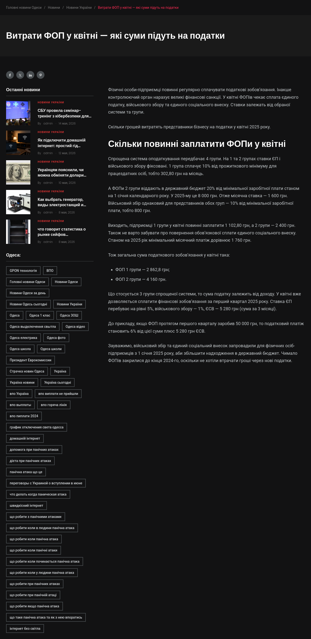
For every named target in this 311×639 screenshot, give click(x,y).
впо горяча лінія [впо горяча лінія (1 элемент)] (54, 405)
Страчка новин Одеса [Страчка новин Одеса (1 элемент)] (27, 371)
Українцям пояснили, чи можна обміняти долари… (62, 172)
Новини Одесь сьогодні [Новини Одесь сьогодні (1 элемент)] (28, 304)
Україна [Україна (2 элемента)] (60, 371)
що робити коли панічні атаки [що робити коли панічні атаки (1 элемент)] (33, 550)
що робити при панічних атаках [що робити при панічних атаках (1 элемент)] (35, 584)
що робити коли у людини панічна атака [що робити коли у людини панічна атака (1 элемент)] (42, 573)
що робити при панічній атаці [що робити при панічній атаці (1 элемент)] (33, 595)
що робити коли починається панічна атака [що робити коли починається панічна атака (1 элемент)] (44, 561)
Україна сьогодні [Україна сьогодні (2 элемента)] (57, 382)
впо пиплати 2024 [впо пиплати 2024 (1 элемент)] (24, 416)
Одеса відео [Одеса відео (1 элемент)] (75, 326)
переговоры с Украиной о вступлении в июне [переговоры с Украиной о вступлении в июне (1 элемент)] (46, 483)
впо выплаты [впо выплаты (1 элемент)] (20, 405)
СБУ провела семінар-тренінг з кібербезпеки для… (64, 113)
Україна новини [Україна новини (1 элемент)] (22, 382)
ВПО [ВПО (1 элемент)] (50, 271)
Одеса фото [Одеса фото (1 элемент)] (56, 338)
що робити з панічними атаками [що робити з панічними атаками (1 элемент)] (35, 517)
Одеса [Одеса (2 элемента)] (15, 315)
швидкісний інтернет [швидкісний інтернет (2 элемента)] (26, 505)
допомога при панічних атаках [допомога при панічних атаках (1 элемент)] (34, 450)
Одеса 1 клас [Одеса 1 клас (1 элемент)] (39, 315)
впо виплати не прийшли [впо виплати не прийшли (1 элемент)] (58, 394)
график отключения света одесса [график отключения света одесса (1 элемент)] (36, 427)
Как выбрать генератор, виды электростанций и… (62, 202)
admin (48, 123)
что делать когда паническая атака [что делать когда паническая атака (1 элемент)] (38, 494)
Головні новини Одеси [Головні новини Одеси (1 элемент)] (27, 282)
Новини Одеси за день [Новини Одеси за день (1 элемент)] (28, 293)
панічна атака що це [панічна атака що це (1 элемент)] (26, 472)
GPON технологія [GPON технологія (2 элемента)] (23, 271)
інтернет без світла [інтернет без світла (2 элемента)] (25, 628)
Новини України (51, 102)
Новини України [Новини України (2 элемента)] (69, 304)
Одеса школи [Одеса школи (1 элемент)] (51, 349)
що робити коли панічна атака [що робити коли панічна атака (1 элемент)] (34, 539)
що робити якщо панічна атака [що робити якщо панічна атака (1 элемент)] (34, 606)
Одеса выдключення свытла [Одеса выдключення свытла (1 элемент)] (33, 326)
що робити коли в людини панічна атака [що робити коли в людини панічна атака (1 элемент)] (42, 528)
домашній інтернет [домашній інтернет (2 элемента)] (25, 438)
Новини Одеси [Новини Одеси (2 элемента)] (66, 282)
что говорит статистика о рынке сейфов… (62, 231)
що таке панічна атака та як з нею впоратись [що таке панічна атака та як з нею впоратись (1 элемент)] (46, 617)
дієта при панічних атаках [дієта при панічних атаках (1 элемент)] (30, 461)
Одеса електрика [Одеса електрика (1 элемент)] (23, 338)
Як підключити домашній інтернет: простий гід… (62, 142)
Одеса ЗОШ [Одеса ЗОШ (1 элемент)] (69, 315)
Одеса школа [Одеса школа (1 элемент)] (20, 349)
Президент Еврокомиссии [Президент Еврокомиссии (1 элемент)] (30, 360)
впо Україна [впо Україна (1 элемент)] (19, 394)
